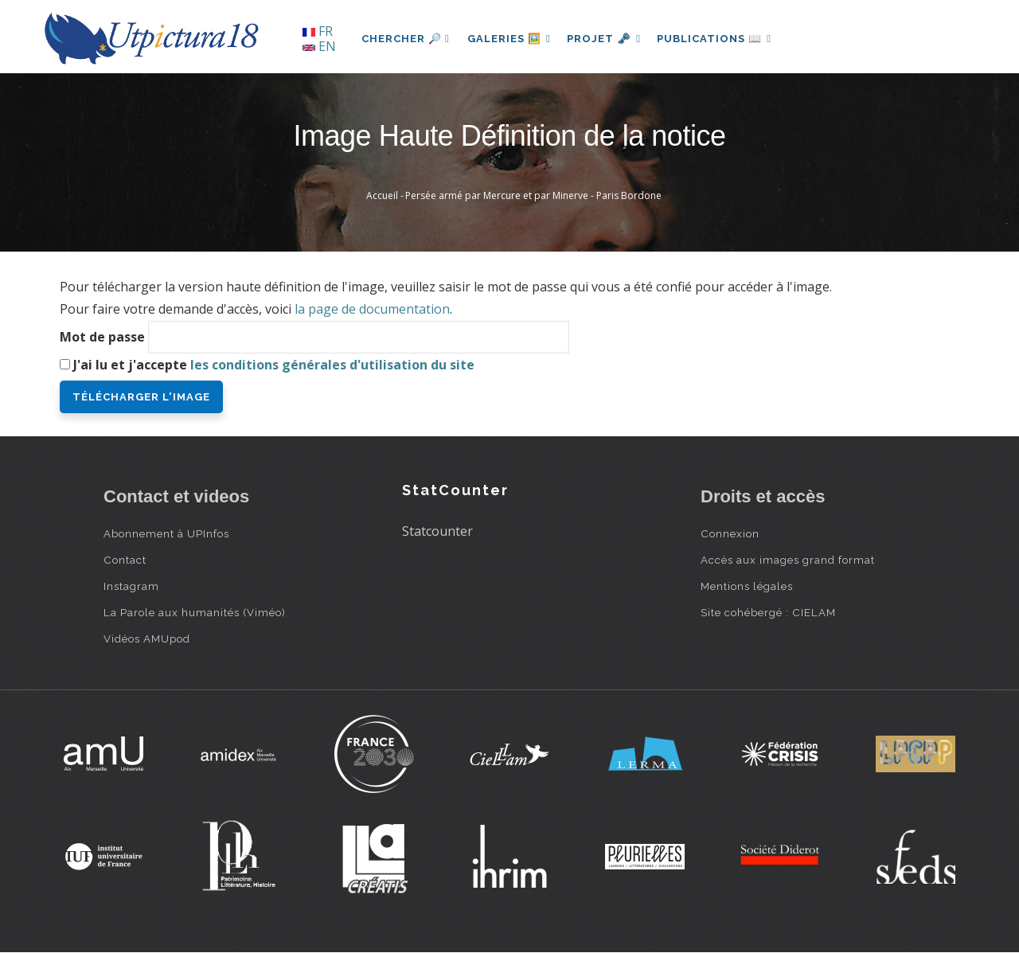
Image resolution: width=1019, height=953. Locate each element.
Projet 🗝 (609, 39)
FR (318, 31)
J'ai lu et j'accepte (273, 364)
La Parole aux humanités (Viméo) (194, 612)
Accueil (382, 195)
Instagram (131, 586)
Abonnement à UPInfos (166, 533)
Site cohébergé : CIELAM (768, 612)
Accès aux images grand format (788, 559)
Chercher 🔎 (405, 39)
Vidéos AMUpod (146, 638)
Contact (124, 559)
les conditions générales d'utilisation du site (332, 364)
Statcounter (437, 531)
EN (319, 46)
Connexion (730, 533)
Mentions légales (747, 586)
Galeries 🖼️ (510, 39)
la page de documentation (372, 309)
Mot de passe (102, 337)
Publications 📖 (721, 39)
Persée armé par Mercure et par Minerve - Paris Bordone (533, 195)
